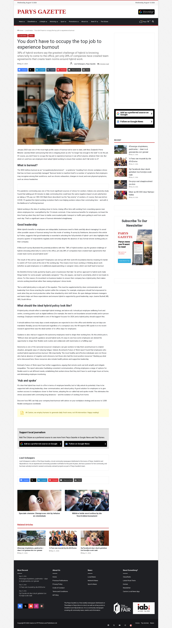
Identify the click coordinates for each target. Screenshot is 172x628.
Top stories (145, 623)
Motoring (53, 21)
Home (20, 30)
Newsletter (127, 588)
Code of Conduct (59, 588)
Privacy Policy (57, 584)
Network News (93, 580)
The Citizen (104, 21)
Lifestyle (42, 21)
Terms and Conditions (60, 591)
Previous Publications (60, 580)
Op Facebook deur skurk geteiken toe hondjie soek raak (140, 172)
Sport (62, 21)
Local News (92, 577)
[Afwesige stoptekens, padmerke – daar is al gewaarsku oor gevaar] (31, 538)
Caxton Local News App (131, 591)
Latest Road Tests (129, 580)
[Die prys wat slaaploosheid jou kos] (120, 184)
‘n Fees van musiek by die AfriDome (62, 548)
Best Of (93, 21)
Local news (29, 30)
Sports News (92, 584)
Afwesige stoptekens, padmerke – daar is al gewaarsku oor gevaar (138, 149)
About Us (84, 21)
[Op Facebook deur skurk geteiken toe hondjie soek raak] (95, 538)
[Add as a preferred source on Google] (146, 11)
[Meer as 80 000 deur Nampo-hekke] (120, 195)
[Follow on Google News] (85, 444)
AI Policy (56, 595)
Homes (125, 584)
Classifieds (31, 21)
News (21, 21)
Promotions (73, 21)
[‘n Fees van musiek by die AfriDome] (63, 538)
